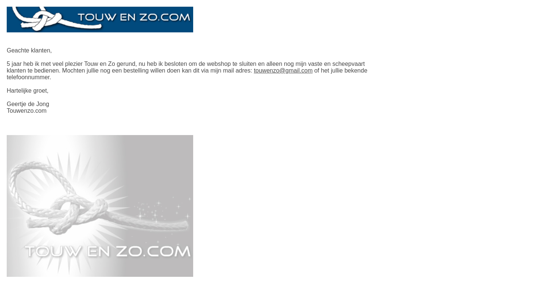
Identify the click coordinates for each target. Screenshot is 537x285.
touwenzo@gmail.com (283, 70)
